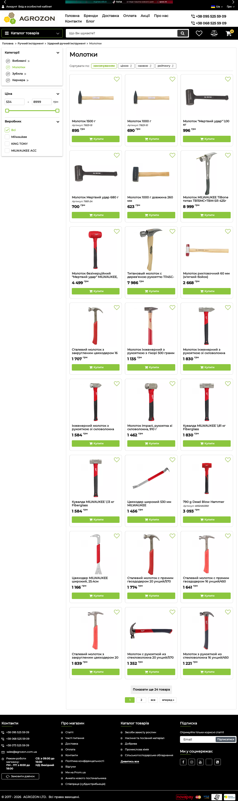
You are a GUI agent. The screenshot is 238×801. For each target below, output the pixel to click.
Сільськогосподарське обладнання (149, 752)
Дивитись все (130, 758)
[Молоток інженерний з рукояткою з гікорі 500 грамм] (151, 323)
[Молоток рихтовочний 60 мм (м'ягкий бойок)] (207, 247)
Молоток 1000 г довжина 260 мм (151, 198)
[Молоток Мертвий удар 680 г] (96, 171)
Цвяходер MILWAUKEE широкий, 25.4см (96, 578)
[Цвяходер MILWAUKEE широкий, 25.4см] (96, 551)
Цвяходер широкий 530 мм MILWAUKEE (151, 502)
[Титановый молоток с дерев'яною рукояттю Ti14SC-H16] (151, 247)
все (153, 696)
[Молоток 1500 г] (96, 95)
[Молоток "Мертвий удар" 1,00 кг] (207, 95)
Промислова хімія (137, 746)
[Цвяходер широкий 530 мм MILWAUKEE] (151, 475)
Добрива (131, 741)
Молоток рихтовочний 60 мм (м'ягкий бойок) (207, 274)
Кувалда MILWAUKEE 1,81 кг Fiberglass (207, 426)
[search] (127, 30)
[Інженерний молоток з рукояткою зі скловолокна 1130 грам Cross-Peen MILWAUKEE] (96, 399)
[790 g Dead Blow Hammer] (207, 475)
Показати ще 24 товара (151, 686)
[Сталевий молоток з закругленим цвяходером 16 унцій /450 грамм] (96, 323)
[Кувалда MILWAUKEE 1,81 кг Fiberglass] (207, 399)
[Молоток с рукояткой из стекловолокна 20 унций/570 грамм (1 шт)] (151, 627)
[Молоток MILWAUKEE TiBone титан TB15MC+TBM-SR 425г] (207, 171)
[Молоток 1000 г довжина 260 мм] (151, 171)
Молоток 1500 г (96, 120)
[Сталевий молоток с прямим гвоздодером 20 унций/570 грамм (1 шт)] (151, 551)
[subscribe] (208, 736)
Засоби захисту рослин (140, 729)
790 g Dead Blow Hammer (207, 501)
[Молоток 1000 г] (151, 95)
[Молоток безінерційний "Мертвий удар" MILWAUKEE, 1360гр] (96, 247)
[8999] (42, 99)
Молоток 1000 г (151, 120)
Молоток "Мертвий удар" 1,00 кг (207, 122)
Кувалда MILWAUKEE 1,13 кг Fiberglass (96, 502)
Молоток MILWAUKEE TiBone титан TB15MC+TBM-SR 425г (207, 198)
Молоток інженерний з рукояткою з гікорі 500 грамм (151, 350)
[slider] (7, 108)
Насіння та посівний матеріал (144, 735)
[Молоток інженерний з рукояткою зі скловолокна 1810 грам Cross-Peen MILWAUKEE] (207, 323)
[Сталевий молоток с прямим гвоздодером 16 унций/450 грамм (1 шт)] (207, 551)
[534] (15, 99)
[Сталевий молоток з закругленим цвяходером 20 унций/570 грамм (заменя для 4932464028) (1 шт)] (96, 627)
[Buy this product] (96, 136)
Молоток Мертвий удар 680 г (96, 196)
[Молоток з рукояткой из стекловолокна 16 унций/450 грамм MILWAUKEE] (207, 627)
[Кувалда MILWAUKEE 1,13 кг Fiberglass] (96, 475)
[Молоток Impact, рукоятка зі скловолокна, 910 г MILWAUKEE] (151, 399)
